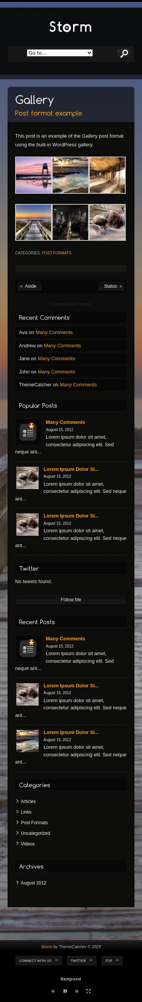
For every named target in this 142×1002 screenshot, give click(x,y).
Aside (30, 286)
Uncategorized (35, 833)
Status (110, 286)
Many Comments (54, 332)
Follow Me (71, 599)
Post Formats (56, 253)
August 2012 (33, 883)
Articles (28, 801)
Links (26, 812)
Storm (46, 946)
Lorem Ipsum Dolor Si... (71, 469)
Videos (27, 844)
